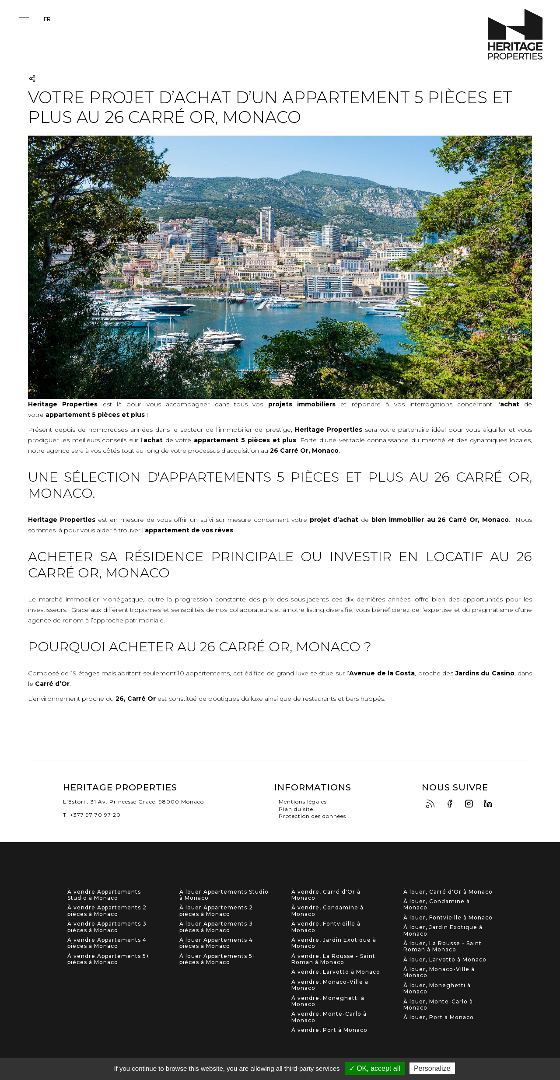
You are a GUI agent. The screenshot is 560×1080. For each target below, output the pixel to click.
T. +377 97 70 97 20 (92, 814)
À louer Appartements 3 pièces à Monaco (216, 927)
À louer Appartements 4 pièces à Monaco (216, 943)
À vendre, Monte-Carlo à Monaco (329, 1017)
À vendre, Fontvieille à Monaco (325, 927)
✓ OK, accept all (374, 1068)
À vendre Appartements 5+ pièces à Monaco (108, 959)
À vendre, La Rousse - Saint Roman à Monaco (333, 959)
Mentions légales (303, 801)
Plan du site (296, 809)
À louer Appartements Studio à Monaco (224, 895)
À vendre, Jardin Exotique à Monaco (333, 943)
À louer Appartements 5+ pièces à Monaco (217, 959)
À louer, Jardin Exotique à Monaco (443, 930)
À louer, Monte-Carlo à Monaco (438, 1005)
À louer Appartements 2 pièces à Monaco (216, 911)
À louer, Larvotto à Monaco (444, 960)
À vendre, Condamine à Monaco (327, 911)
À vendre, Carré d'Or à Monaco (325, 895)
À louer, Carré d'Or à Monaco (448, 892)
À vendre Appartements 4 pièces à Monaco (107, 943)
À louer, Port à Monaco (438, 1017)
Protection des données (312, 816)
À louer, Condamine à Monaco (436, 904)
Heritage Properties (515, 34)
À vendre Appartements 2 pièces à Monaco (107, 911)
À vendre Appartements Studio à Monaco (104, 895)
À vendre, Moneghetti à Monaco (327, 1001)
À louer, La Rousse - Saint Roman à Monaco (442, 946)
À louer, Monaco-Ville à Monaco (439, 972)
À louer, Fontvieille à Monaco (448, 918)
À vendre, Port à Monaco (329, 1030)
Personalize (432, 1068)
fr (47, 19)
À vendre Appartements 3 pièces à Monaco (107, 927)
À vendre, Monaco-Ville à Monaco (329, 985)
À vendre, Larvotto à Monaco (335, 972)
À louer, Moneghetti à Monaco (437, 988)
